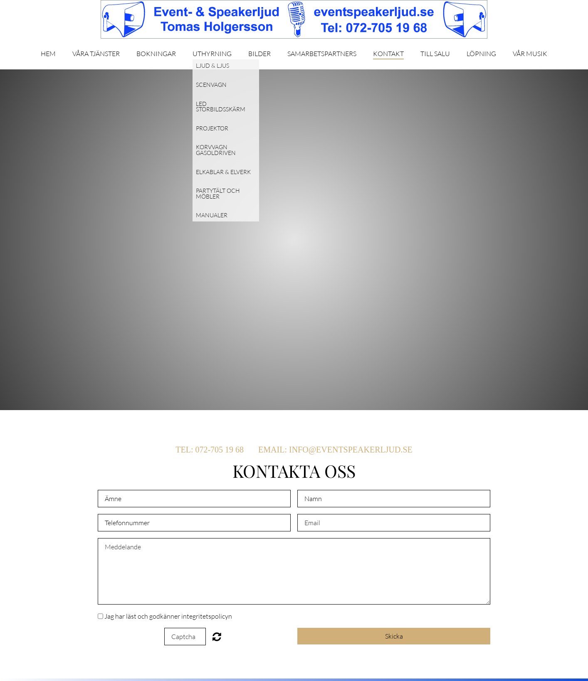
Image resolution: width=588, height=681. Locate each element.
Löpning (481, 54)
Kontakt (388, 54)
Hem (48, 54)
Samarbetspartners (321, 54)
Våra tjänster (96, 54)
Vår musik (530, 54)
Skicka (394, 636)
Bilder (259, 54)
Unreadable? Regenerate (216, 637)
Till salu (435, 54)
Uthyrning (212, 54)
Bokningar (156, 54)
